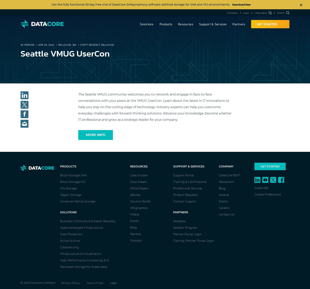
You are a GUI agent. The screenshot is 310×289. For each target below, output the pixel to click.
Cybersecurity (69, 247)
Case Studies (139, 175)
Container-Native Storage (77, 201)
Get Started (270, 166)
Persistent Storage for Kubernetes (83, 267)
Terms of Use (95, 283)
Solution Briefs (140, 201)
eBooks (135, 195)
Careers (224, 208)
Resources (185, 24)
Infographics (138, 208)
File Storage (68, 188)
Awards (224, 195)
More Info (95, 135)
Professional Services (187, 188)
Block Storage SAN (73, 175)
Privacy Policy (70, 283)
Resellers (179, 221)
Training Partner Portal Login (193, 241)
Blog (133, 227)
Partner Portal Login (187, 234)
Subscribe (261, 188)
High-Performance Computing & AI (84, 260)
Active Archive (70, 241)
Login (246, 12)
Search (283, 13)
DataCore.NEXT (229, 175)
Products (166, 24)
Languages (263, 13)
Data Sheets (138, 182)
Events (134, 221)
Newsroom (226, 182)
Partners (238, 24)
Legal (113, 283)
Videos (134, 214)
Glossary (136, 240)
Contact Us (226, 214)
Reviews (135, 234)
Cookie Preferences (267, 194)
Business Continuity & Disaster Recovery (88, 221)
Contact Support (184, 201)
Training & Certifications (190, 182)
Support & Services (213, 24)
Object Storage (70, 195)
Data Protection (71, 234)
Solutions (147, 24)
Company (232, 12)
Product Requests (185, 195)
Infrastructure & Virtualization (80, 254)
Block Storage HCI (73, 182)
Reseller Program (185, 228)
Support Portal (183, 175)
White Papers (139, 188)
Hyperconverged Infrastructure (81, 228)
